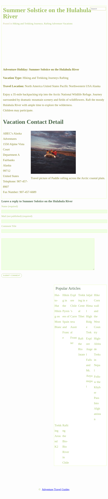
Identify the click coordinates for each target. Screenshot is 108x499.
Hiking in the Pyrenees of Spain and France (65, 316)
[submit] (11, 275)
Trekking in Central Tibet (81, 305)
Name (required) (9, 206)
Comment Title (8, 226)
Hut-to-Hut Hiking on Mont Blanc (58, 311)
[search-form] (98, 8)
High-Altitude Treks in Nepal (97, 354)
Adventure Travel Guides (55, 489)
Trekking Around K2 (58, 436)
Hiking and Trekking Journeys (28, 23)
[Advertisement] (24, 44)
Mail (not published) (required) (16, 216)
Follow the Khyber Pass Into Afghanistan (97, 398)
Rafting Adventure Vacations (58, 23)
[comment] (53, 254)
